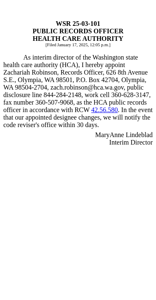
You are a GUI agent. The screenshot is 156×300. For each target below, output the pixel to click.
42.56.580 (104, 109)
